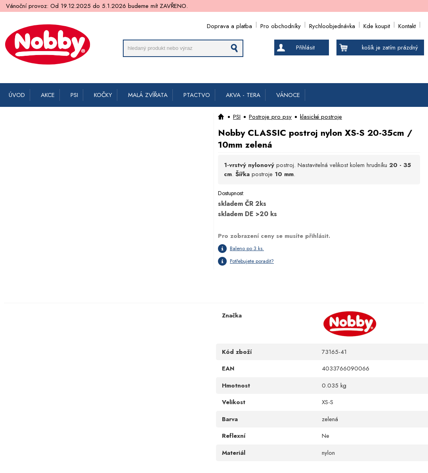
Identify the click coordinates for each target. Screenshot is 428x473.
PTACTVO (196, 95)
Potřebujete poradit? (252, 261)
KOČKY (103, 95)
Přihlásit (305, 47)
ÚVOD (17, 95)
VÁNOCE (288, 95)
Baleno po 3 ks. (247, 248)
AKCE (48, 95)
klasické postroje (321, 117)
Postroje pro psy (270, 117)
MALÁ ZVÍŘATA (148, 95)
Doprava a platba (229, 25)
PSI (74, 95)
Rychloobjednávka (332, 25)
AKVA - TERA (243, 95)
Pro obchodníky (280, 25)
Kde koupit (376, 25)
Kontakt (407, 25)
